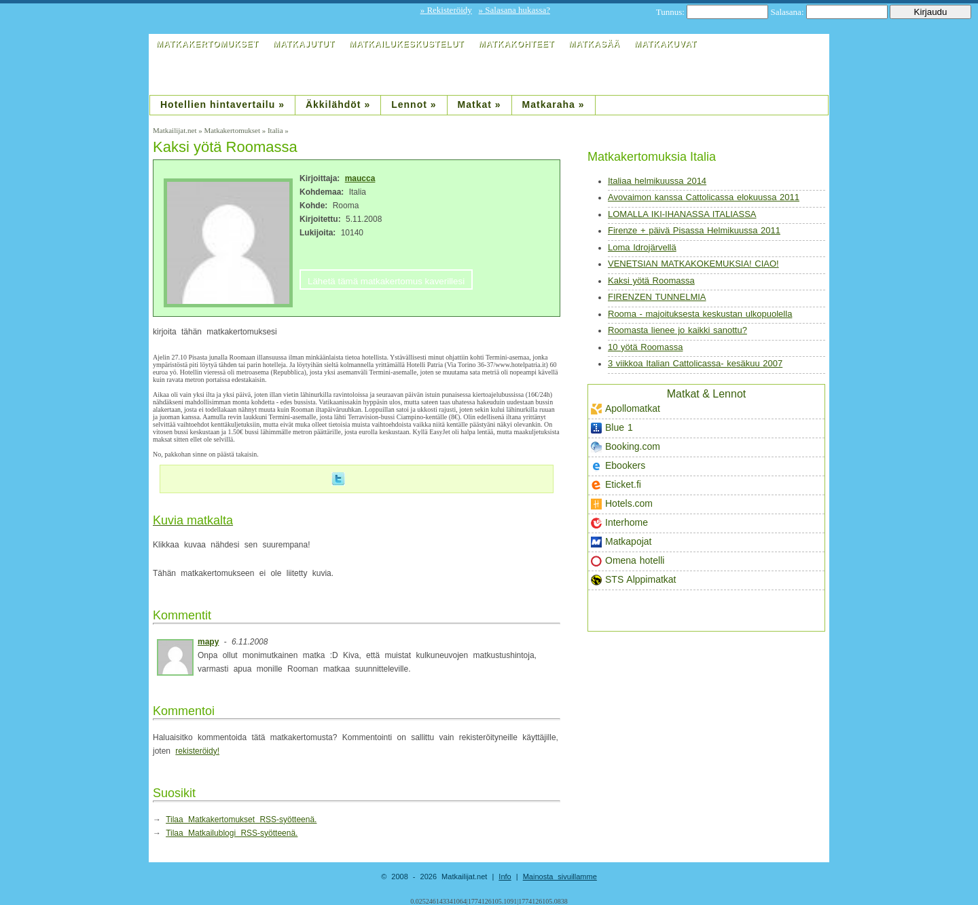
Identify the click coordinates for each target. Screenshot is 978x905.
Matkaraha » (553, 104)
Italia (275, 130)
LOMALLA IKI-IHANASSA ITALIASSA (682, 214)
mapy (208, 642)
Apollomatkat (625, 409)
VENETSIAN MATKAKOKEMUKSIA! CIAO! (693, 263)
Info (505, 876)
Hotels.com (622, 503)
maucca (360, 178)
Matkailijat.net (174, 130)
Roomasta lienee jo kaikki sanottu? (677, 330)
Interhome (619, 522)
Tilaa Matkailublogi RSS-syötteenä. (231, 833)
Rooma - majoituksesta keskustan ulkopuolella (700, 314)
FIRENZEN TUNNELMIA (657, 297)
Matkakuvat (665, 44)
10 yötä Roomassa (645, 347)
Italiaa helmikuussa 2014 (657, 181)
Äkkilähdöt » (338, 104)
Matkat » (479, 104)
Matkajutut (304, 44)
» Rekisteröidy (446, 10)
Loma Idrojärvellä (642, 247)
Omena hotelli (627, 560)
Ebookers (618, 465)
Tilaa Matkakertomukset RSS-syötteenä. (241, 819)
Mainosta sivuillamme (560, 876)
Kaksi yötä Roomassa (651, 280)
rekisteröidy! (197, 751)
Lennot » (413, 104)
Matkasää (594, 44)
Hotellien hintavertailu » (222, 104)
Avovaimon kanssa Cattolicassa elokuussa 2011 (703, 197)
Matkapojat (621, 541)
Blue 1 (612, 428)
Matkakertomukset (207, 44)
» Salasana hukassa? (514, 10)
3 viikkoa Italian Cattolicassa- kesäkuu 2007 (695, 363)
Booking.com (625, 446)
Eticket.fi (616, 484)
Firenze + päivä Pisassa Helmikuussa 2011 (694, 230)
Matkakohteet (516, 44)
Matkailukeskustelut (406, 44)
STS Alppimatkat (633, 579)
